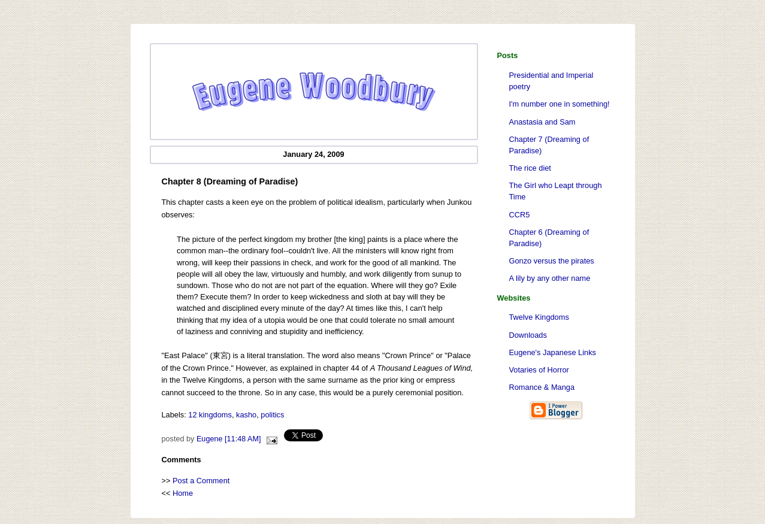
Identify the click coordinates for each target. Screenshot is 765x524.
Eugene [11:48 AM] (228, 439)
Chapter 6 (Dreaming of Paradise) (549, 238)
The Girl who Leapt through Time (555, 191)
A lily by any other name (550, 278)
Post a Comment (201, 480)
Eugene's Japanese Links (552, 352)
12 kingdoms (210, 414)
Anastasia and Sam (542, 121)
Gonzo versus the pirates (551, 260)
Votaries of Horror (539, 369)
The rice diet (530, 167)
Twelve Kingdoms (539, 317)
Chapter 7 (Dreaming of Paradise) (549, 145)
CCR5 (519, 214)
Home (183, 493)
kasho (246, 414)
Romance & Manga (542, 387)
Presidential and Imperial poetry (551, 81)
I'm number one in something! (559, 103)
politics (272, 414)
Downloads (528, 335)
